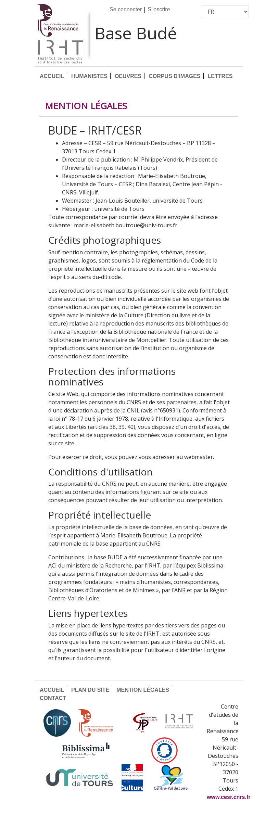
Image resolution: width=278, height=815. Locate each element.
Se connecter (126, 9)
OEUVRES (128, 76)
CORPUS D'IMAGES (174, 76)
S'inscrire (159, 9)
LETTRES (220, 76)
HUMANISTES (89, 76)
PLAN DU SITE (90, 690)
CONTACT (53, 698)
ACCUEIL (52, 76)
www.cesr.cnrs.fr (228, 797)
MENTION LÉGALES (142, 690)
